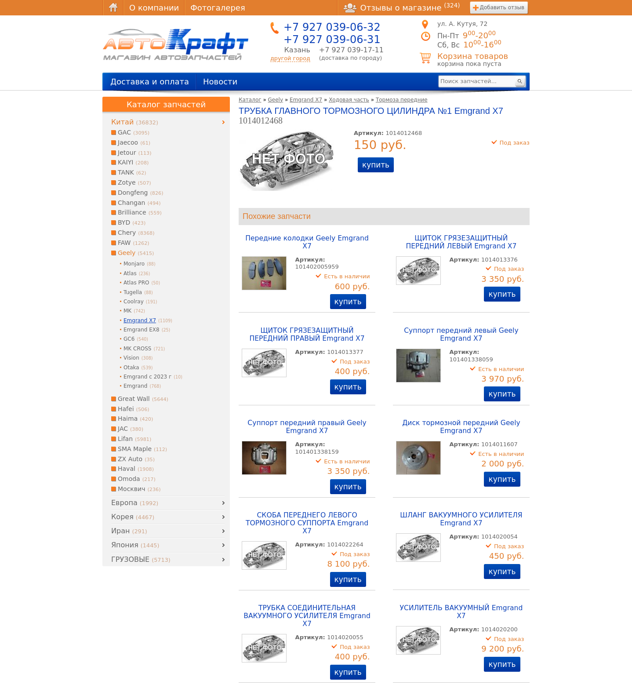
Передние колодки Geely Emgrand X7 (307, 242)
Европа (134, 503)
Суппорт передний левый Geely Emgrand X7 (461, 334)
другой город (290, 58)
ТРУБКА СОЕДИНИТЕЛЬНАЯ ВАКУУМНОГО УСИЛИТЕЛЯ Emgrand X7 (306, 616)
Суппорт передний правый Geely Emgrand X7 (307, 427)
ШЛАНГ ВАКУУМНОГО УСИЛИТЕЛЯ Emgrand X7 (461, 519)
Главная (113, 7)
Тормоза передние (402, 100)
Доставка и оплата (149, 81)
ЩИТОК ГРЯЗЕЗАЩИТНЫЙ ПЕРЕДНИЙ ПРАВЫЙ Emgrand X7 (306, 334)
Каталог (250, 100)
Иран (129, 531)
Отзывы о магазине (401, 7)
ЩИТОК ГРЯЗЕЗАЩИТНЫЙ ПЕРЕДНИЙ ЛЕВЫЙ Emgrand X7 (461, 242)
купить (375, 164)
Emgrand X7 (306, 100)
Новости (220, 81)
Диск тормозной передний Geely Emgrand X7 (461, 427)
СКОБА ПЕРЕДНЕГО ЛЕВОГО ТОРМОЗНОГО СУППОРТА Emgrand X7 (307, 523)
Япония (135, 545)
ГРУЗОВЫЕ (141, 559)
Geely (275, 100)
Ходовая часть (349, 100)
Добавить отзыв (502, 7)
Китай (134, 122)
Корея (132, 517)
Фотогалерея (217, 7)
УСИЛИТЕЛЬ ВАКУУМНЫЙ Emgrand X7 (461, 612)
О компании (154, 7)
